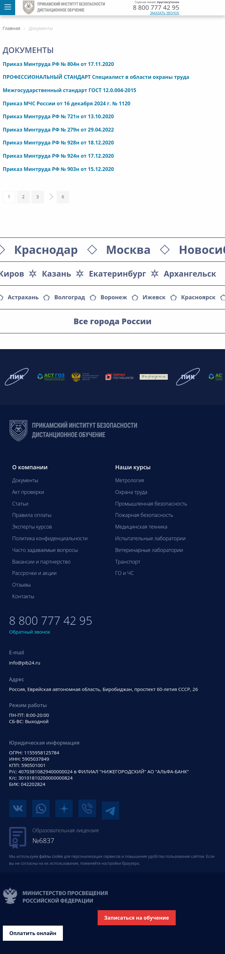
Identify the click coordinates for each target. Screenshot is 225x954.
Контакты (23, 596)
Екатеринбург (117, 273)
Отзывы (21, 584)
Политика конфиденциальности (50, 538)
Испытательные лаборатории (150, 538)
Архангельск (190, 273)
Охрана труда (131, 492)
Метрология (129, 480)
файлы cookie (51, 854)
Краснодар (46, 249)
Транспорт (127, 561)
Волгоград (69, 297)
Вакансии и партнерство (41, 561)
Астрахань (23, 297)
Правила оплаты (32, 515)
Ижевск (154, 297)
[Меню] (7, 7)
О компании (30, 467)
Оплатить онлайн (33, 931)
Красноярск (198, 297)
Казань (56, 273)
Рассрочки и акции (34, 573)
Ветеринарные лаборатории (149, 550)
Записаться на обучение (136, 915)
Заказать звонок (164, 13)
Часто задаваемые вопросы (45, 550)
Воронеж (113, 297)
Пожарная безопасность (144, 515)
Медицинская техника (141, 526)
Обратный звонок (30, 632)
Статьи (20, 503)
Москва (128, 249)
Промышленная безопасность (151, 503)
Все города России (113, 321)
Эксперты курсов (32, 526)
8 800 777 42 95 (156, 7)
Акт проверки (28, 492)
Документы (25, 480)
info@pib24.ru (24, 662)
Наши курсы (133, 467)
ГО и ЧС (124, 573)
